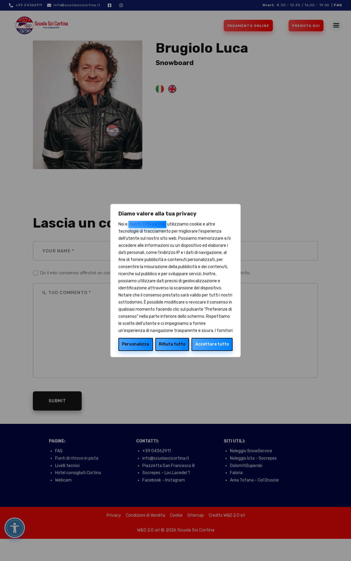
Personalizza (135, 344)
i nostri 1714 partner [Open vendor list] (147, 224)
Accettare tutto (212, 344)
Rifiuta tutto (172, 344)
